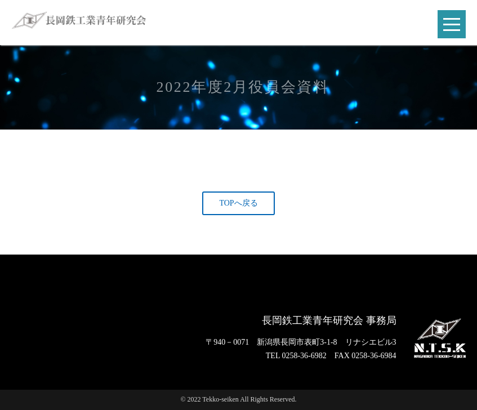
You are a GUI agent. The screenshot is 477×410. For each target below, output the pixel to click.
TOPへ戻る (238, 203)
